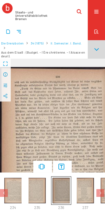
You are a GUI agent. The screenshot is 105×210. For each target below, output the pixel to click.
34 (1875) (37, 43)
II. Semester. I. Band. (66, 43)
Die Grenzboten (12, 43)
